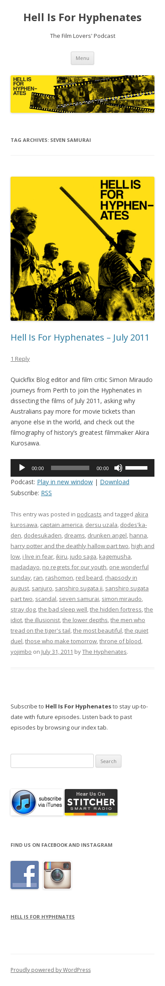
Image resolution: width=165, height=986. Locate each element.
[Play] (22, 467)
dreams (74, 535)
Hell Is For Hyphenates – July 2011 (80, 337)
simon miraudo (122, 599)
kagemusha (115, 556)
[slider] (70, 468)
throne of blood (120, 641)
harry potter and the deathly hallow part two (69, 546)
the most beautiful (97, 630)
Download (114, 482)
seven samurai (79, 599)
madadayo (25, 567)
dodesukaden (43, 535)
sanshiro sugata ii (79, 588)
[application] (82, 468)
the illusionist (42, 620)
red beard (89, 578)
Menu (82, 58)
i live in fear (37, 556)
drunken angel (107, 535)
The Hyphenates (104, 652)
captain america (61, 525)
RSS (46, 493)
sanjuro (42, 588)
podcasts (89, 514)
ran (38, 578)
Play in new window (65, 482)
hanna (138, 535)
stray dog (23, 609)
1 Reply (20, 359)
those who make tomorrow (61, 641)
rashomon (59, 578)
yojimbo (21, 652)
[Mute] (118, 467)
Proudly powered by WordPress (51, 970)
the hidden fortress (116, 609)
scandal (45, 599)
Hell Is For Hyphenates (82, 17)
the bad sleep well (62, 609)
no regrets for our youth (74, 567)
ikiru (61, 556)
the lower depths (85, 620)
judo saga (83, 556)
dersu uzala (101, 525)
